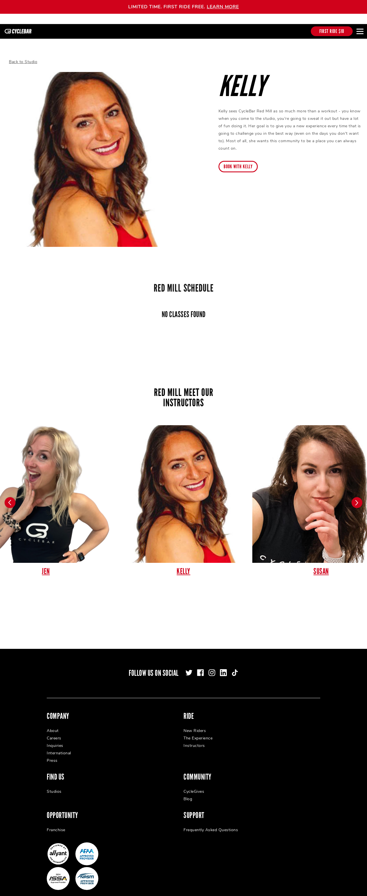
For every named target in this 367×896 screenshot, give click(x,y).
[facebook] (200, 664)
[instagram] (211, 664)
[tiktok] (234, 664)
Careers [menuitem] (54, 730)
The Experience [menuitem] (198, 730)
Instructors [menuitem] (194, 738)
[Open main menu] (360, 31)
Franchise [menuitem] (56, 822)
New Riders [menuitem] (195, 723)
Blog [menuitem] (188, 791)
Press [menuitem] (52, 753)
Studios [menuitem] (54, 783)
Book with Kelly (238, 159)
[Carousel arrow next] (357, 494)
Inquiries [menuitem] (55, 738)
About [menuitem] (53, 723)
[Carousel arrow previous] (10, 494)
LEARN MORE (223, 7)
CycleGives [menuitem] (194, 783)
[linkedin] (223, 664)
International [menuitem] (59, 745)
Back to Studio (23, 54)
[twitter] (189, 664)
